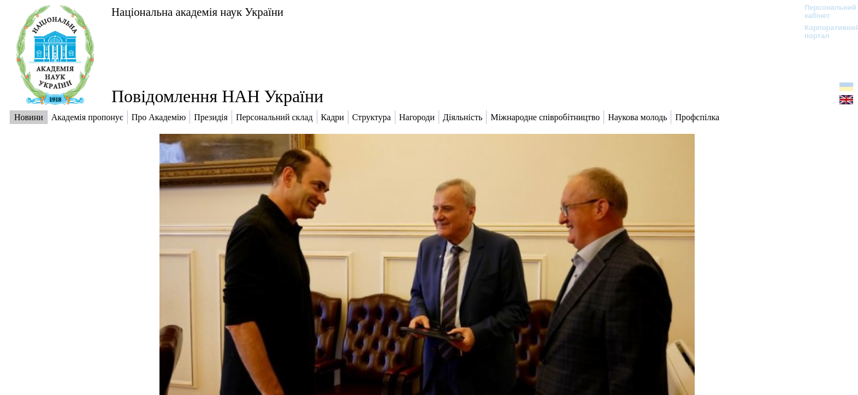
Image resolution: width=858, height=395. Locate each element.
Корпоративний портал (824, 31)
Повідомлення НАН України (217, 96)
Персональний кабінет (824, 11)
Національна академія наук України (197, 11)
